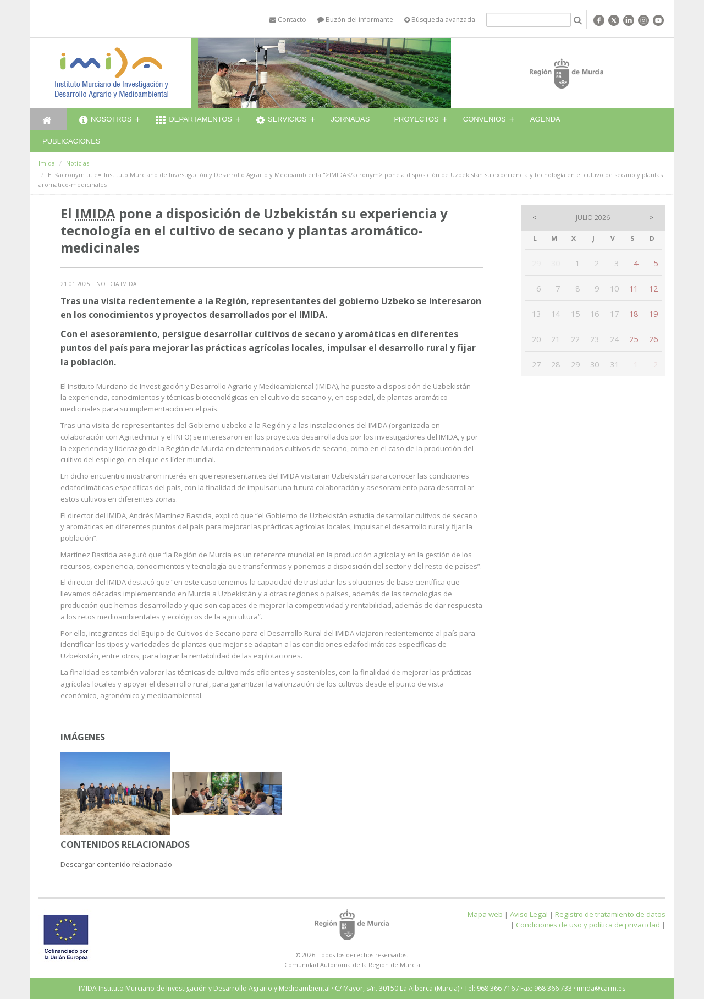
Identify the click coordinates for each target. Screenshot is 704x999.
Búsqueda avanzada (439, 19)
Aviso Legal (529, 914)
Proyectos (416, 119)
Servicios (281, 120)
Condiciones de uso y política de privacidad (588, 925)
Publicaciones (71, 141)
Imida (46, 163)
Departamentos (194, 120)
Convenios (484, 119)
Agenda (545, 119)
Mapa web (485, 914)
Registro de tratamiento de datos (610, 914)
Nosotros (105, 120)
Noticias (77, 163)
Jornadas (350, 119)
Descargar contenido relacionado (116, 864)
